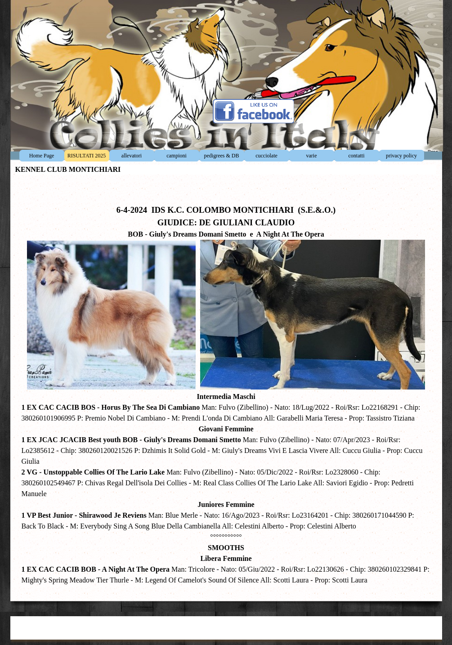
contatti (357, 155)
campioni (176, 155)
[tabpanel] (226, 386)
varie (311, 155)
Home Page (41, 155)
